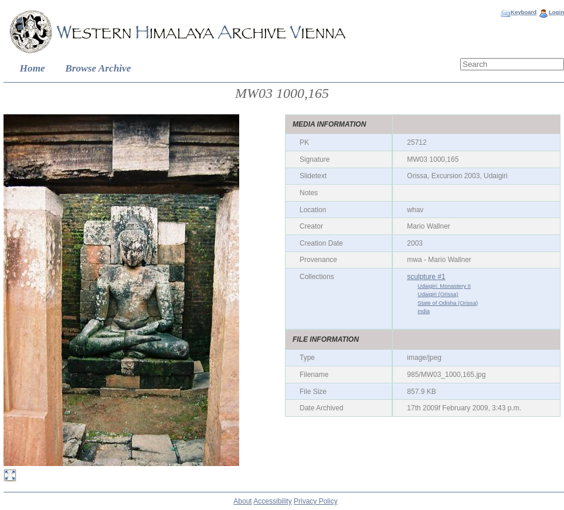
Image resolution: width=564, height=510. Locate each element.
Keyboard (523, 12)
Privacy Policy (316, 501)
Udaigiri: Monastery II (444, 286)
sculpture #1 (426, 277)
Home (32, 68)
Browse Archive (98, 68)
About (242, 501)
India (423, 311)
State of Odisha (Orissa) (447, 303)
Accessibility (272, 501)
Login (556, 12)
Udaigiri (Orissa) (437, 294)
